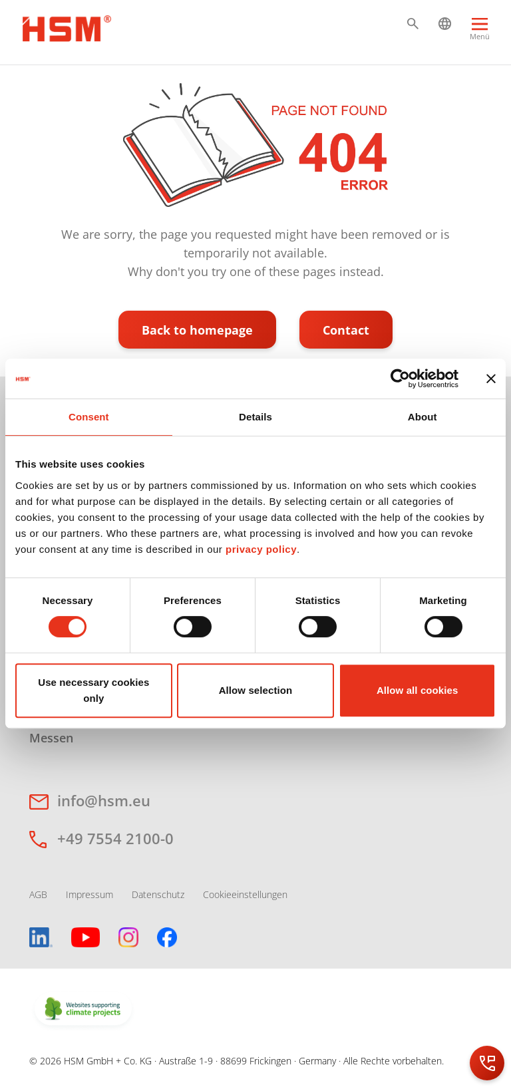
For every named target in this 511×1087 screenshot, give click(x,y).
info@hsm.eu (103, 800)
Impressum (89, 894)
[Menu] (480, 35)
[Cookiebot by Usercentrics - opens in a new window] (400, 378)
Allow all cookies (417, 690)
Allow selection (256, 690)
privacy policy (261, 549)
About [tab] (422, 416)
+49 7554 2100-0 (115, 838)
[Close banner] (491, 378)
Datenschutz (158, 894)
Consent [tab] (89, 416)
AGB (38, 894)
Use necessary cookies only (93, 690)
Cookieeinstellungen (245, 894)
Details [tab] (255, 416)
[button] (413, 23)
